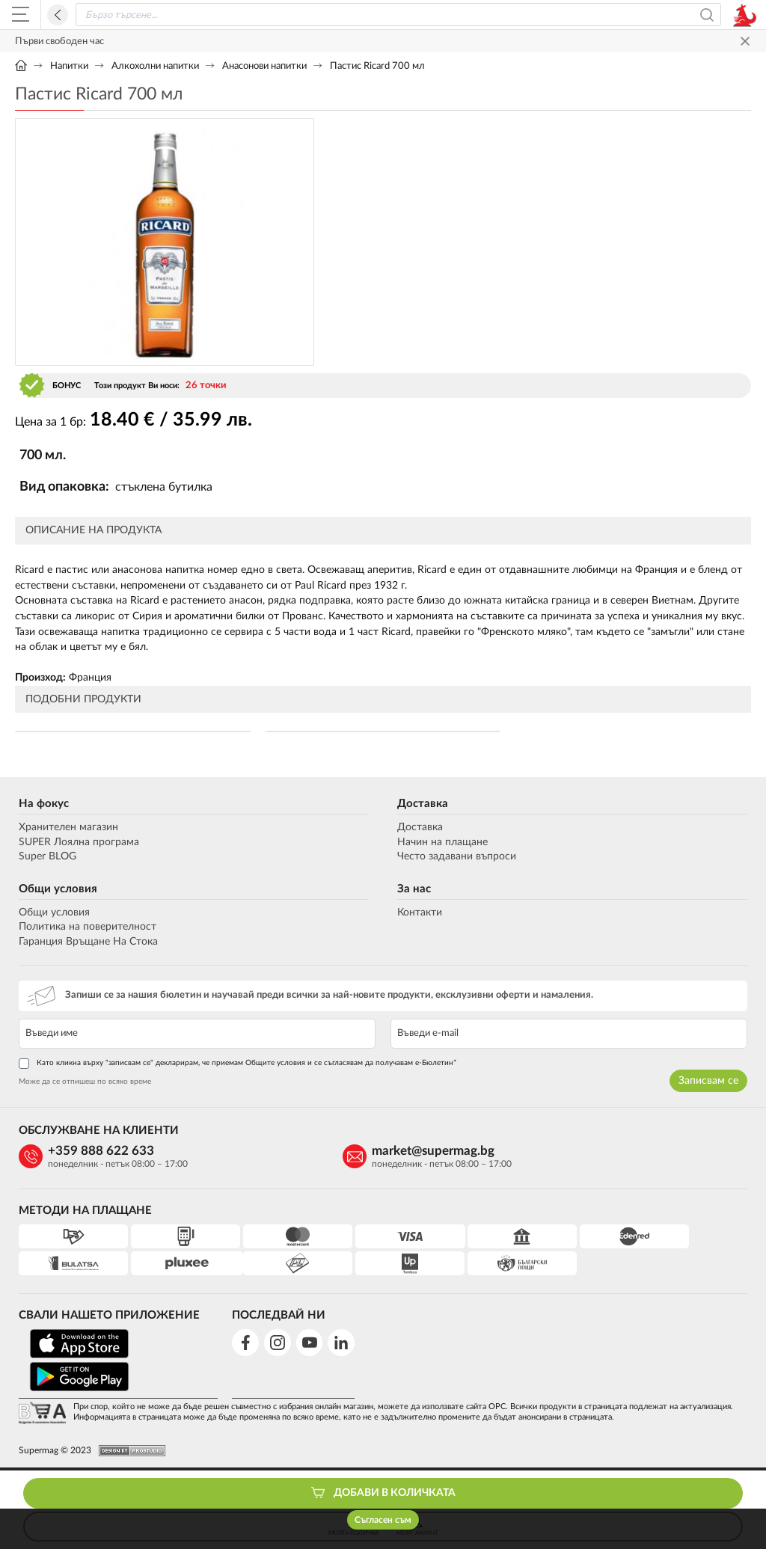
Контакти (420, 914)
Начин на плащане (443, 843)
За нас (415, 890)
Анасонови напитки (264, 66)
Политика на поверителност (84, 929)
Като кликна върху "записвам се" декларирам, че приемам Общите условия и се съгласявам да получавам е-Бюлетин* (234, 1065)
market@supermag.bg (307, 1153)
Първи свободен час (59, 41)
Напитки (69, 66)
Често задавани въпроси (457, 858)
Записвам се (712, 1082)
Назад (58, 15)
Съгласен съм (383, 1519)
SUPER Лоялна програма (75, 843)
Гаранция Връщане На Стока (84, 944)
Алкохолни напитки (155, 66)
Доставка (423, 806)
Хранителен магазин (64, 829)
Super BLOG (44, 858)
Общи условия (54, 890)
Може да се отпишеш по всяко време (81, 1083)
